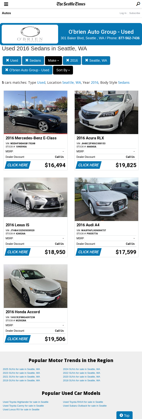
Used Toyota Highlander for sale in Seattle (26, 402)
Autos (6, 13)
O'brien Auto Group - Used (27, 70)
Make (53, 60)
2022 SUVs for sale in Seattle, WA (81, 372)
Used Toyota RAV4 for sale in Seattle (83, 402)
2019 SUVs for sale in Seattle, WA (21, 380)
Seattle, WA (96, 60)
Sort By (63, 70)
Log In (123, 13)
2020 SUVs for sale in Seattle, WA (81, 376)
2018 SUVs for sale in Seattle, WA (81, 380)
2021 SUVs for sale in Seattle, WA (21, 376)
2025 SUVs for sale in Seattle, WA (21, 369)
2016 (72, 60)
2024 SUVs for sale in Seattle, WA (81, 369)
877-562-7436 (129, 38)
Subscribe (134, 13)
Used (12, 60)
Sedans (33, 60)
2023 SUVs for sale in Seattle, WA (21, 372)
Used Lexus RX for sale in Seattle (21, 409)
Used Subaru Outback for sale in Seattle (85, 405)
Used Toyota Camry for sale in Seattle (23, 405)
